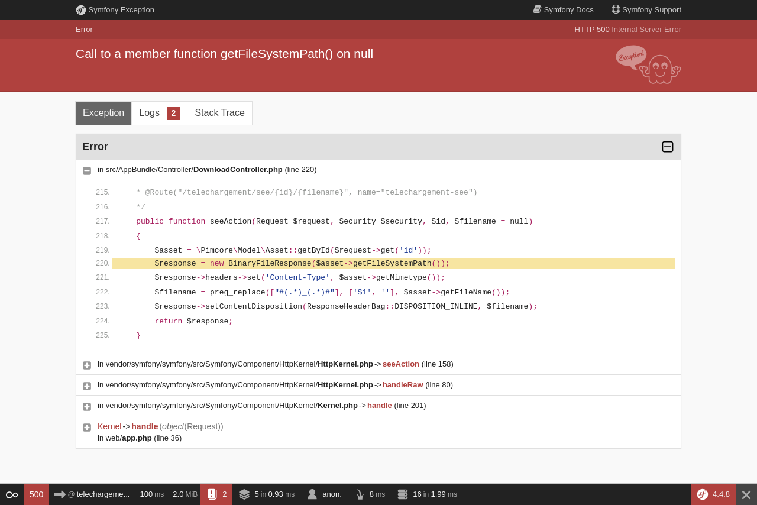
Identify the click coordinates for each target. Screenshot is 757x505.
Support (646, 9)
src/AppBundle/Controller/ (194, 169)
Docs (563, 9)
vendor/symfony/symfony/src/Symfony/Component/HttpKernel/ (239, 364)
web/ (129, 437)
